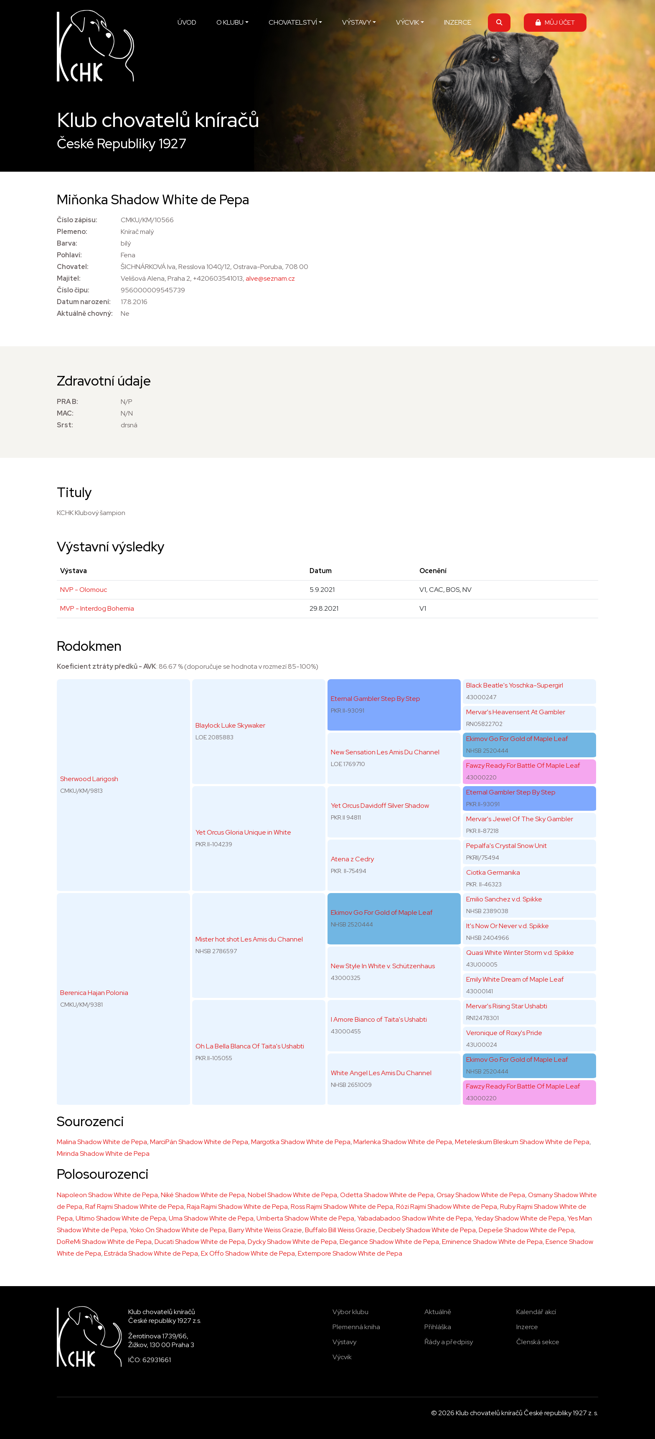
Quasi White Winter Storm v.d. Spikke (520, 952)
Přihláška (437, 1326)
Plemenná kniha (356, 1326)
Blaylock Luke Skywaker (230, 725)
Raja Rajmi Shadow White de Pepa (237, 1206)
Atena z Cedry (352, 859)
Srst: (65, 425)
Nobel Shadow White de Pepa (292, 1194)
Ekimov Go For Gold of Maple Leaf (382, 912)
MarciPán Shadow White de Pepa (199, 1141)
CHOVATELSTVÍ (293, 22)
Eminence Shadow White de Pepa (492, 1241)
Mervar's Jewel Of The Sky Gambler (519, 819)
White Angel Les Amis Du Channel (381, 1072)
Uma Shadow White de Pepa (211, 1218)
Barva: (67, 243)
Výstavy (344, 1341)
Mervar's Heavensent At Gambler (515, 712)
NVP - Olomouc (83, 589)
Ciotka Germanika (493, 872)
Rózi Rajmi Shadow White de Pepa (446, 1206)
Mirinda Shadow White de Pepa (103, 1153)
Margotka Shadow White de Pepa (300, 1141)
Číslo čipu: (73, 290)
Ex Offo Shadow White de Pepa (248, 1253)
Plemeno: (72, 231)
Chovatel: (73, 266)
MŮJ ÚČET (555, 22)
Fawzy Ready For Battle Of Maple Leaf (523, 765)
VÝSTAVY (356, 22)
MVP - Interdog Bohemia (97, 608)
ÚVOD (187, 22)
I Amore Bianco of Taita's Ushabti (379, 1019)
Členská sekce (537, 1341)
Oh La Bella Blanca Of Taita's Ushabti (249, 1046)
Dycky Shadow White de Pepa (292, 1241)
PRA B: (67, 401)
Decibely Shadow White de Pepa (427, 1230)
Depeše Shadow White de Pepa (526, 1230)
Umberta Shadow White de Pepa (305, 1218)
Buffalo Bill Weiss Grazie (340, 1230)
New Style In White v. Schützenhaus (383, 966)
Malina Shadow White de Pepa (102, 1141)
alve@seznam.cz (270, 278)
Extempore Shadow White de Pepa (350, 1253)
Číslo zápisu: (77, 220)
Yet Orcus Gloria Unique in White (243, 832)
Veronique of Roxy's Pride (504, 1032)
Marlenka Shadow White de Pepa (402, 1141)
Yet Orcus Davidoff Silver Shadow (380, 805)
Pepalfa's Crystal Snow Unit (506, 845)
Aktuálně (437, 1311)
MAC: (65, 413)
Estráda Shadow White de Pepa (151, 1253)
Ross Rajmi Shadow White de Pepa (342, 1206)
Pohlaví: (69, 255)
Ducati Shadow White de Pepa (200, 1241)
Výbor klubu (350, 1311)
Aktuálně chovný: (85, 313)
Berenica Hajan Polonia (94, 992)
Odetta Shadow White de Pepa (387, 1194)
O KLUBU (230, 22)
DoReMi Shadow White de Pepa (104, 1241)
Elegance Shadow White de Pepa (389, 1241)
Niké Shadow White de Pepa (203, 1194)
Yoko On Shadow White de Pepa (177, 1230)
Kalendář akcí (536, 1311)
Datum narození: (84, 301)
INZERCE (457, 22)
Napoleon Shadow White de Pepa (107, 1194)
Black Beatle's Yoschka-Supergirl (514, 685)
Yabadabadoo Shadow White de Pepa (414, 1218)
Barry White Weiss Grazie (265, 1230)
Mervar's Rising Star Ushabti (506, 1006)
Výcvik (342, 1357)
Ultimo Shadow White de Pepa (121, 1218)
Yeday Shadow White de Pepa (519, 1218)
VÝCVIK (407, 22)
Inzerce (527, 1326)
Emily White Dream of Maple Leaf (515, 979)
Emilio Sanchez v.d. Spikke (504, 899)
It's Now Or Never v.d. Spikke (507, 925)
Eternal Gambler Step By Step (375, 698)
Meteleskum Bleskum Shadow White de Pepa (522, 1141)
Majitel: (69, 278)
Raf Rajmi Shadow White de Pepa (134, 1206)
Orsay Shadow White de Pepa (481, 1194)
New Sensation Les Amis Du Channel (385, 752)
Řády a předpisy (448, 1341)
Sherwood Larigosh (89, 778)
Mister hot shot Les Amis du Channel (249, 939)
